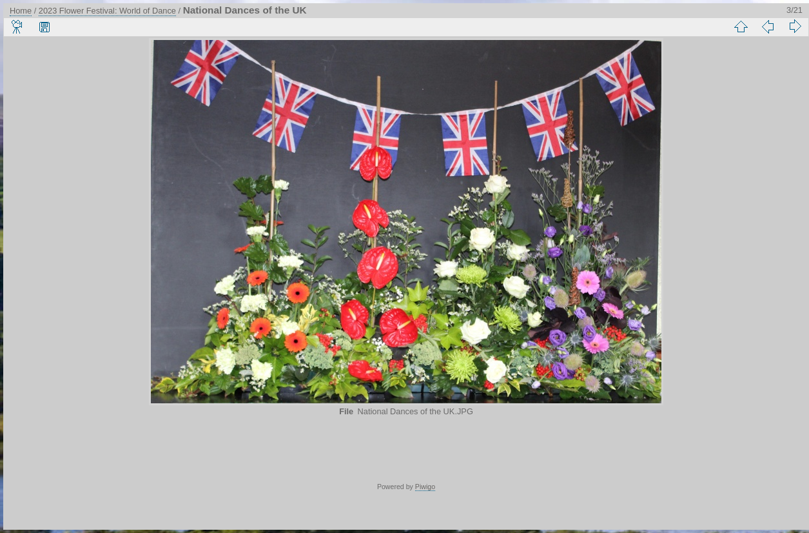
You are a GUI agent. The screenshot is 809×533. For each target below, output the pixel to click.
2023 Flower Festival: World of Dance (107, 10)
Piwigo (425, 486)
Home (21, 10)
